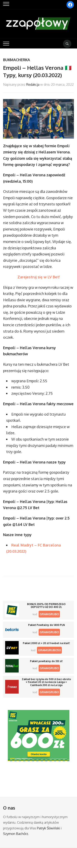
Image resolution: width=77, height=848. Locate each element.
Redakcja (32, 84)
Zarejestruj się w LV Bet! (38, 277)
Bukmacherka (16, 59)
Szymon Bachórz (15, 834)
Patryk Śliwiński (48, 828)
